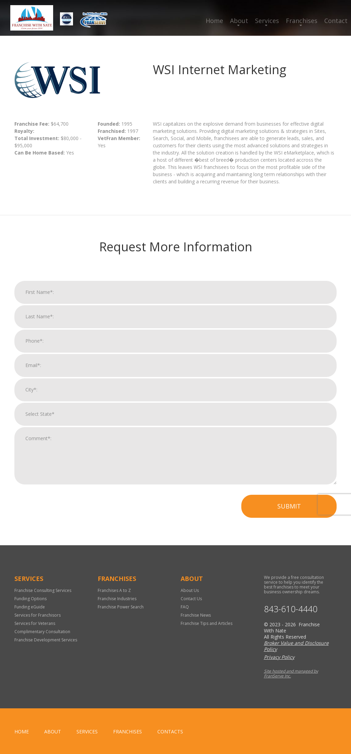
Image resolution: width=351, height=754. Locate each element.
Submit (289, 513)
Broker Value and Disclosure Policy (296, 646)
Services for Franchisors (37, 615)
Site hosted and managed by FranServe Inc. (291, 673)
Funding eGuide (29, 607)
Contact (336, 20)
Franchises (301, 20)
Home (214, 20)
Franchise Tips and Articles (206, 623)
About (239, 20)
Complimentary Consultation (42, 632)
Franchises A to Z (114, 590)
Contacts (170, 731)
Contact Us (191, 599)
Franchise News (196, 615)
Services (267, 20)
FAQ (185, 607)
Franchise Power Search (121, 607)
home (21, 731)
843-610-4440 (290, 609)
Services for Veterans (34, 623)
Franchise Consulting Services (42, 590)
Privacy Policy (279, 657)
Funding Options (30, 599)
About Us (190, 590)
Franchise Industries (117, 599)
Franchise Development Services (45, 640)
